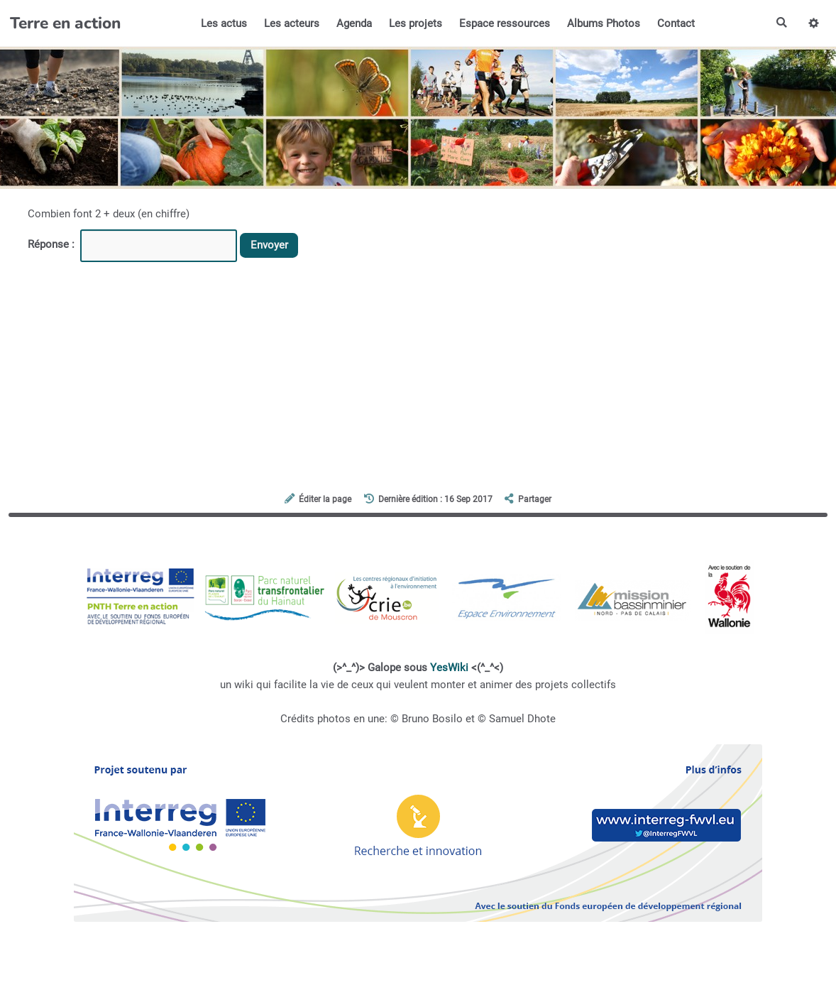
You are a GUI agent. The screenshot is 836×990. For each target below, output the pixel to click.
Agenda (354, 23)
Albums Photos (603, 23)
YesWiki (449, 667)
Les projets (415, 23)
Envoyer (269, 245)
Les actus (224, 23)
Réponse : (52, 244)
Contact (676, 23)
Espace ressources (504, 23)
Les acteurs (291, 23)
